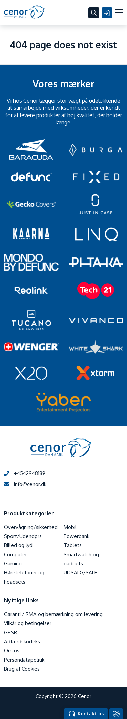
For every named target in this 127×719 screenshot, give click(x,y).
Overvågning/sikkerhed (31, 527)
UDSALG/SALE (80, 572)
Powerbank (76, 536)
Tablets (73, 545)
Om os (11, 650)
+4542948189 (24, 473)
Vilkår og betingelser (27, 623)
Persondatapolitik (24, 660)
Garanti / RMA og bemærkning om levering (53, 614)
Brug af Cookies (22, 669)
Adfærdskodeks (22, 641)
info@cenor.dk (25, 484)
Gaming (13, 563)
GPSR (10, 632)
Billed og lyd (18, 545)
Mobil (70, 527)
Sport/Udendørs (23, 536)
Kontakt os (86, 714)
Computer (15, 554)
